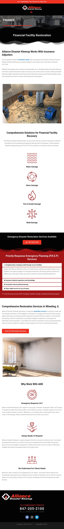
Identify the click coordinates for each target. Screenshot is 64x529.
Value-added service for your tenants (17, 288)
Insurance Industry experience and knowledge (20, 280)
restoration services (40, 311)
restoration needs (23, 60)
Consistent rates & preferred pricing (16, 284)
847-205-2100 (32, 509)
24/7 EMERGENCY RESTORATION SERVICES (32, 1)
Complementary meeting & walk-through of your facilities (23, 265)
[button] (31, 12)
